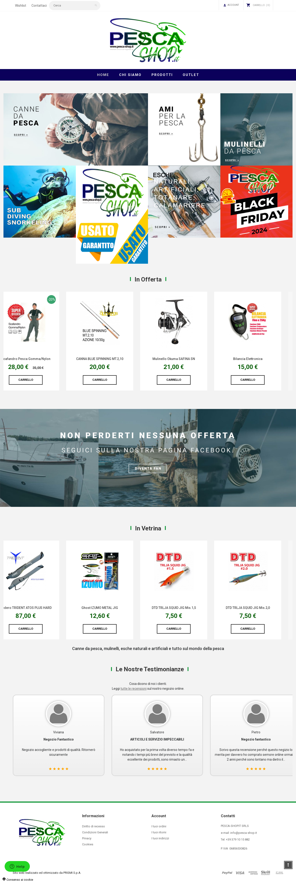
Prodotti (162, 75)
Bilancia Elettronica (259, 359)
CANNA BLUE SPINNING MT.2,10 (111, 359)
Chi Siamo (130, 75)
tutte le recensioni (133, 688)
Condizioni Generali (95, 832)
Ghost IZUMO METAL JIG (111, 608)
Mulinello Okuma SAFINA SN (185, 359)
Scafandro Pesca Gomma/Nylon (37, 359)
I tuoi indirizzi (160, 838)
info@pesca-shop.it (243, 833)
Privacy (86, 838)
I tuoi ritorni (158, 832)
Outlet (191, 75)
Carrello (37, 379)
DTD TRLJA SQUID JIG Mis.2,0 (259, 608)
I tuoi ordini (158, 826)
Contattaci (39, 5)
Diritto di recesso (93, 826)
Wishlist (20, 5)
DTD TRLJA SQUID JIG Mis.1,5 (185, 608)
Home (103, 75)
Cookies (87, 844)
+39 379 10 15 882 (238, 839)
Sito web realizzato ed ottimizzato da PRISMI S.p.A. (47, 872)
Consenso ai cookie (17, 879)
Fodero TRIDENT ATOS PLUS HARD (37, 608)
